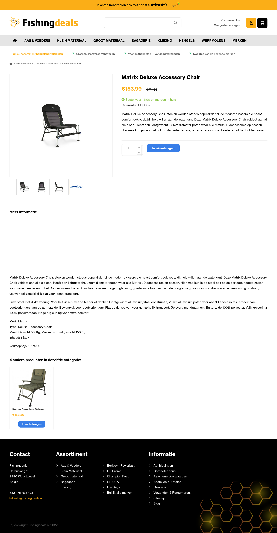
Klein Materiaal (71, 41)
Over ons (160, 487)
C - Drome (114, 471)
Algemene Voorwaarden (170, 476)
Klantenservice (230, 20)
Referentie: (130, 105)
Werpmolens (213, 41)
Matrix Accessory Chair (27, 409)
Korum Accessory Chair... (124, 409)
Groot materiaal (109, 41)
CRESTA (113, 482)
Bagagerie (141, 41)
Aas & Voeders (37, 41)
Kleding (165, 41)
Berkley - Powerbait (121, 465)
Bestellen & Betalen (167, 482)
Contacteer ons (165, 471)
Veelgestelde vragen (227, 25)
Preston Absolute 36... (74, 409)
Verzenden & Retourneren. (172, 492)
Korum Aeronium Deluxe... (172, 409)
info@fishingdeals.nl (28, 498)
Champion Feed (118, 476)
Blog (156, 503)
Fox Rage (113, 487)
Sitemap (159, 498)
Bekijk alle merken (119, 492)
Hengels (187, 41)
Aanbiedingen (163, 465)
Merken (239, 41)
